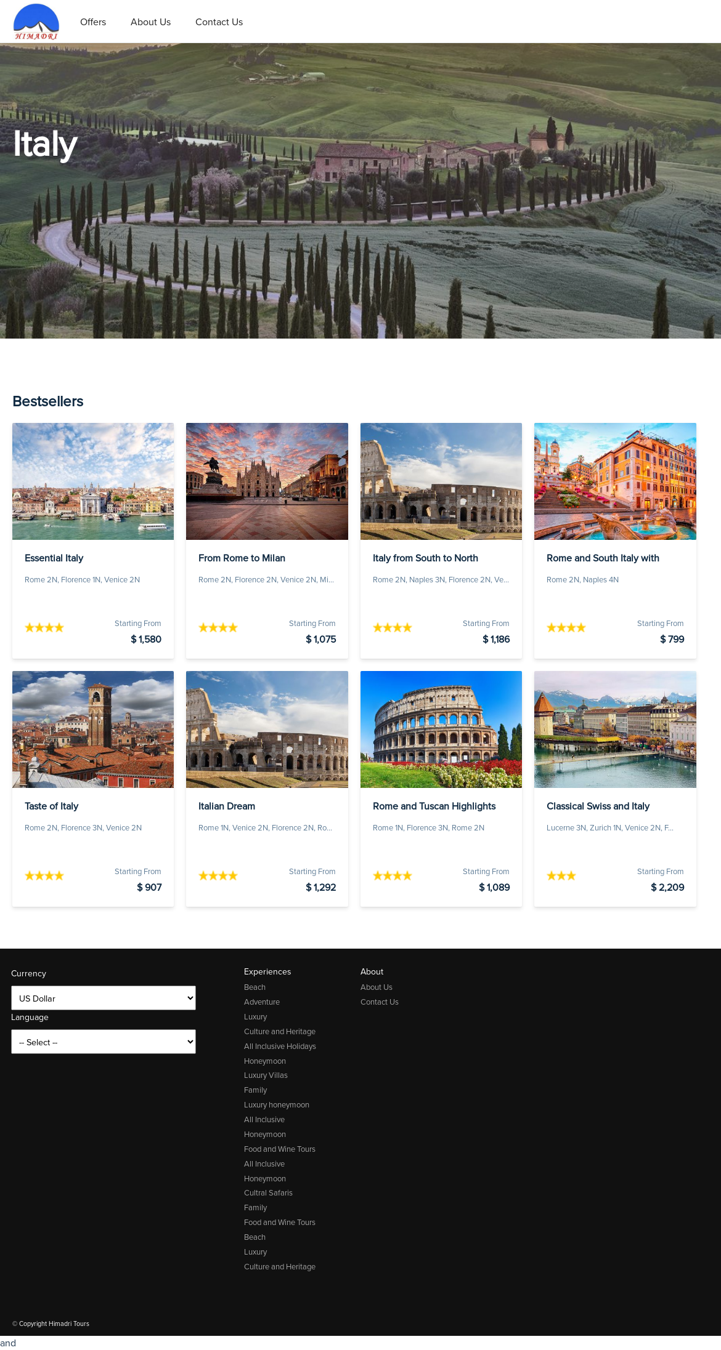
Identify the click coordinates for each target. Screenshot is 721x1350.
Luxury (255, 1017)
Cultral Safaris (268, 1193)
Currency (28, 973)
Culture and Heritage (280, 1031)
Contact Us (219, 22)
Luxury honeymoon (276, 1105)
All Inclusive (264, 1119)
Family (255, 1090)
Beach (255, 987)
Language (30, 1017)
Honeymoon (265, 1061)
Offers (93, 22)
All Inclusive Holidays (280, 1046)
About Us (151, 22)
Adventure (262, 1002)
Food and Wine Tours (280, 1149)
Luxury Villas (266, 1075)
